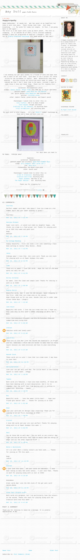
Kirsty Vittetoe (12, 278)
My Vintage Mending (13, 241)
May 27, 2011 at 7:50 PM (17, 416)
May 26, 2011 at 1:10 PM (17, 374)
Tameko (8, 379)
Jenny (8, 253)
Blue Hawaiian (30, 93)
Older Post (54, 550)
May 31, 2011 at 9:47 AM (17, 502)
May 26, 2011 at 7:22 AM (17, 302)
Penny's (38, 112)
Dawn (8, 408)
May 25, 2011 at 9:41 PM (17, 273)
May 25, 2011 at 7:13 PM (17, 218)
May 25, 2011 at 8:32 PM (17, 261)
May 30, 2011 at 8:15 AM (17, 476)
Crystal (9, 420)
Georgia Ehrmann (12, 222)
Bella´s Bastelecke (13, 447)
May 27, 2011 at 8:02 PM (17, 428)
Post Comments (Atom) (22, 554)
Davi (8, 433)
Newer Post (7, 550)
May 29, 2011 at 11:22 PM (17, 461)
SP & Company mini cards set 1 (33, 163)
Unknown (9, 466)
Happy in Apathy (9, 20)
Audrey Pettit (11, 290)
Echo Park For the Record (36, 91)
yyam (8, 265)
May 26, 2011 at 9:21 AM (17, 333)
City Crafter (21, 103)
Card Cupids (23, 105)
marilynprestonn (12, 367)
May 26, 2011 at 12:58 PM (17, 362)
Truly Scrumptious (22, 108)
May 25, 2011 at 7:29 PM (17, 236)
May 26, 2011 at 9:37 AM (17, 350)
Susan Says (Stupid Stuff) (16, 492)
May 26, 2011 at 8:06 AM (17, 323)
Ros (7, 396)
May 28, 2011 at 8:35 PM (17, 442)
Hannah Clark (11, 354)
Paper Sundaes (24, 179)
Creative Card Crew (24, 177)
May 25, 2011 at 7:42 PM (17, 249)
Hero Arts (32, 165)
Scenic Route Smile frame (21, 90)
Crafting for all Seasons (23, 106)
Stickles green (34, 95)
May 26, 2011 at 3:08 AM (17, 285)
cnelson (9, 328)
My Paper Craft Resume (68, 110)
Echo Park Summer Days (41, 162)
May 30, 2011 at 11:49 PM (17, 488)
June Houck (10, 307)
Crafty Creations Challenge (18, 36)
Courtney (9, 206)
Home (30, 550)
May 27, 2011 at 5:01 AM (17, 403)
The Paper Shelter (22, 180)
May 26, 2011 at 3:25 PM (17, 391)
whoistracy (10, 338)
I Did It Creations (24, 175)
